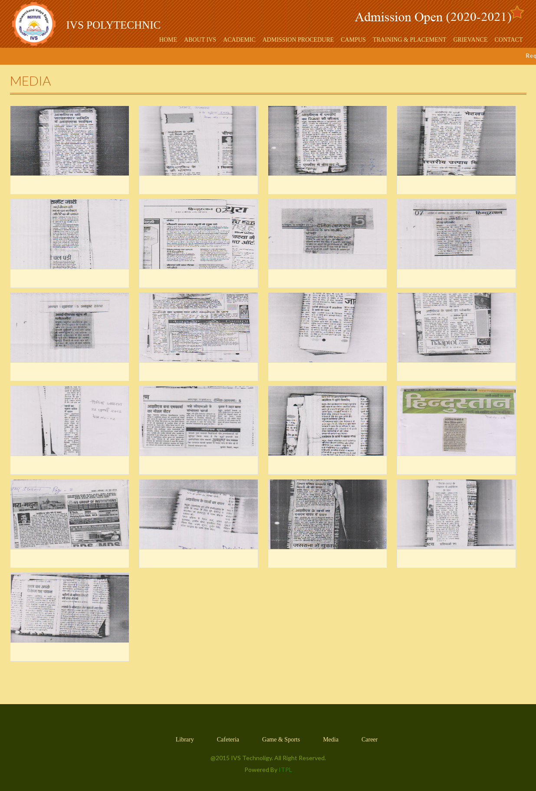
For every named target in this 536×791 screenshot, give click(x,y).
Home (168, 39)
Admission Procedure (298, 39)
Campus (353, 39)
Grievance (470, 39)
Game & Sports (281, 739)
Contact (509, 39)
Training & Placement (410, 39)
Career (370, 739)
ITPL (285, 769)
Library (185, 739)
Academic (239, 39)
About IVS (200, 39)
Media (331, 739)
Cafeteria (228, 739)
